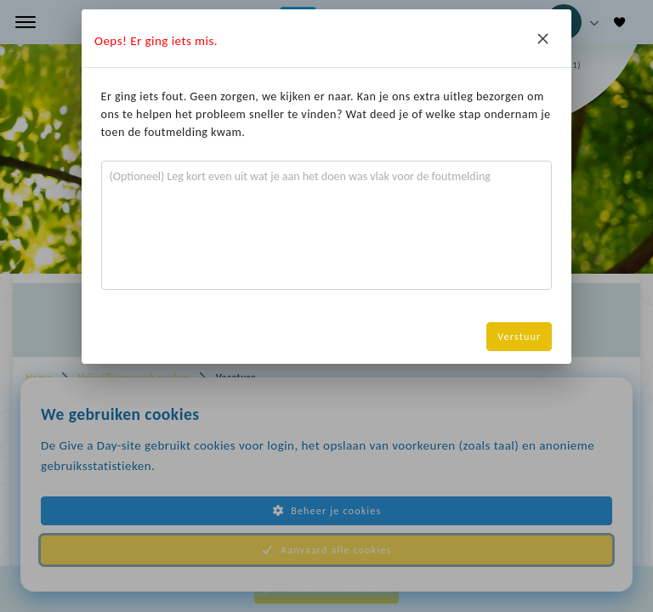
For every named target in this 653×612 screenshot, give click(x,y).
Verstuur (519, 337)
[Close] (542, 38)
